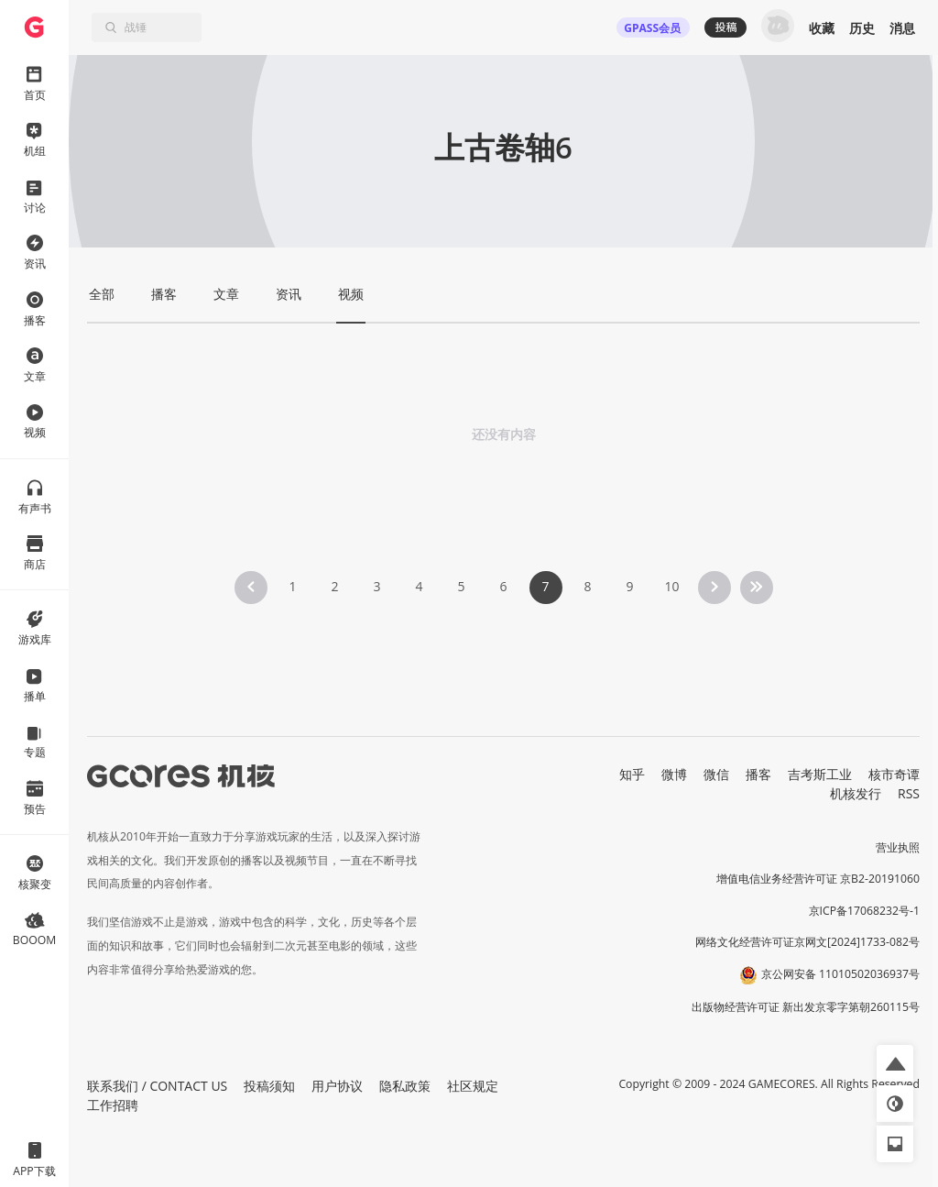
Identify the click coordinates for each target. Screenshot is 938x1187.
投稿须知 (269, 1085)
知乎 (632, 774)
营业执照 (898, 847)
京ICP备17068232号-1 (865, 910)
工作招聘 (112, 1105)
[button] (895, 1063)
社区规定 (472, 1085)
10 (671, 586)
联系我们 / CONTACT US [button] (157, 1085)
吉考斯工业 (820, 774)
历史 (862, 28)
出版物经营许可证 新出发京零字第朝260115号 (806, 1007)
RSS (909, 793)
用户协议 (337, 1085)
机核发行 (855, 793)
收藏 (821, 28)
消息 (902, 28)
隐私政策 (405, 1085)
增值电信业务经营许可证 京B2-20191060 (818, 878)
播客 (758, 774)
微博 (674, 774)
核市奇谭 (894, 774)
